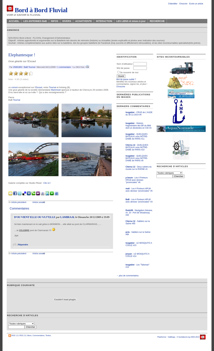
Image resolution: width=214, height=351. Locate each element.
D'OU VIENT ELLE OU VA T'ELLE (34, 217)
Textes (48, 335)
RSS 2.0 (22, 335)
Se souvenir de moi (127, 72)
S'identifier (173, 4)
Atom (29, 335)
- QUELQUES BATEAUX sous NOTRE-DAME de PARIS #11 (137, 136)
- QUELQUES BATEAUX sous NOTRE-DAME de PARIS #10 (137, 147)
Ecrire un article (196, 4)
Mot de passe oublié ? (126, 79)
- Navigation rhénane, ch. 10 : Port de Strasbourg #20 (139, 212)
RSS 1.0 (15, 335)
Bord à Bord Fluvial (37, 10)
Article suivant (38, 202)
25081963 (17, 67)
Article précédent (18, 202)
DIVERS (66, 21)
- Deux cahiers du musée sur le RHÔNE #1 (138, 168)
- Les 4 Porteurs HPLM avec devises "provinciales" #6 (137, 180)
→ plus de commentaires (127, 275)
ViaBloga (171, 337)
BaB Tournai (29, 67)
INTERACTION (104, 21)
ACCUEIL (14, 21)
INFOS (54, 21)
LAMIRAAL (67, 217)
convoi (14, 87)
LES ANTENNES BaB (35, 21)
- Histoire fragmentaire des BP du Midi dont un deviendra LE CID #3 (138, 125)
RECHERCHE (157, 21)
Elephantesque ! (21, 55)
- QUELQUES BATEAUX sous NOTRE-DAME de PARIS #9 (137, 158)
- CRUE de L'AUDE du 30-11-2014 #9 (139, 113)
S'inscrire (183, 4)
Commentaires (38, 335)
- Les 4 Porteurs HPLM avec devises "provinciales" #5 (139, 189)
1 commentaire (64, 67)
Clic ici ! (47, 183)
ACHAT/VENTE (83, 21)
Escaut (39, 87)
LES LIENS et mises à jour (131, 21)
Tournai (52, 87)
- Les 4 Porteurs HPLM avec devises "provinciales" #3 (139, 200)
